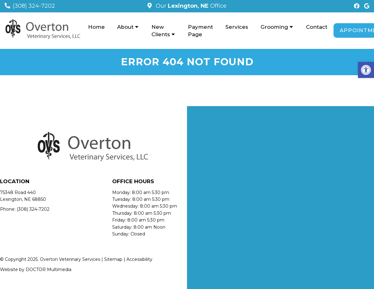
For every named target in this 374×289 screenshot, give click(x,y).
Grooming (274, 27)
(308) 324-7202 (34, 5)
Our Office (190, 5)
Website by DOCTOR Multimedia (35, 269)
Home (96, 27)
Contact (316, 27)
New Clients (160, 30)
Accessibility (139, 259)
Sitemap (113, 259)
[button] (366, 70)
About (125, 27)
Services (236, 27)
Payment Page (200, 30)
